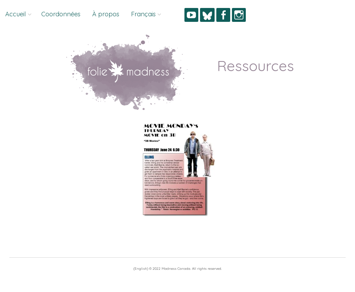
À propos (105, 14)
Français (143, 14)
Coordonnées (60, 14)
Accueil (15, 14)
